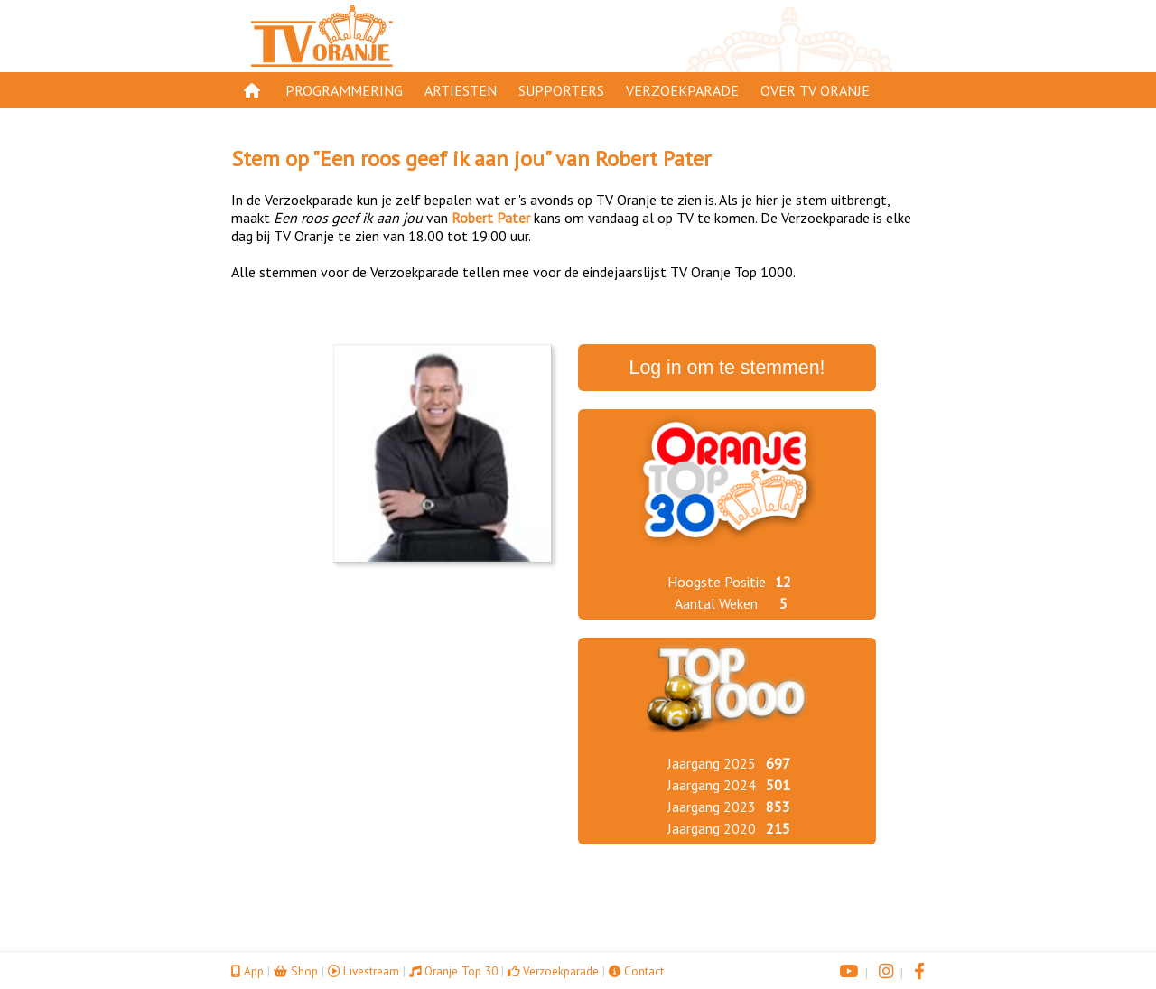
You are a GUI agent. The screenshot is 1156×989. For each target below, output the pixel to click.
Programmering (344, 90)
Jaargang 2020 (711, 828)
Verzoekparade (682, 90)
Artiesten (460, 90)
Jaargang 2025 (711, 763)
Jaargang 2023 (711, 807)
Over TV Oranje (815, 90)
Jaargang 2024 (711, 785)
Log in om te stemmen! (727, 367)
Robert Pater (653, 159)
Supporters (561, 90)
